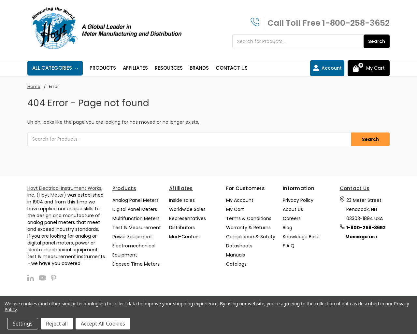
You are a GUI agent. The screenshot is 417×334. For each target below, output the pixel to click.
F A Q (289, 246)
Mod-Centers (184, 236)
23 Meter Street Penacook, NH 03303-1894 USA (364, 209)
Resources (169, 67)
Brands (199, 67)
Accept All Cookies (103, 323)
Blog (287, 227)
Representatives (187, 218)
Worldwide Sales (187, 209)
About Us (293, 209)
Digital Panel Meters (134, 209)
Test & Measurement (136, 227)
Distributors (182, 227)
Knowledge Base (301, 236)
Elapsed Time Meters (136, 264)
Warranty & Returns (248, 227)
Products (103, 67)
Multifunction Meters (136, 218)
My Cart (235, 209)
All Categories (55, 67)
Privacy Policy (298, 200)
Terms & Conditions (248, 218)
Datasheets (239, 246)
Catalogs (236, 264)
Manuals (235, 255)
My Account (239, 200)
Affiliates (135, 67)
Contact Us (232, 67)
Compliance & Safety (250, 236)
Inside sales (182, 200)
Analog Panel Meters (135, 200)
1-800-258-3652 (356, 23)
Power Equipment (132, 236)
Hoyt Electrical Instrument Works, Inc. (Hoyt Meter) (64, 191)
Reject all (57, 323)
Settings (23, 323)
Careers (292, 218)
